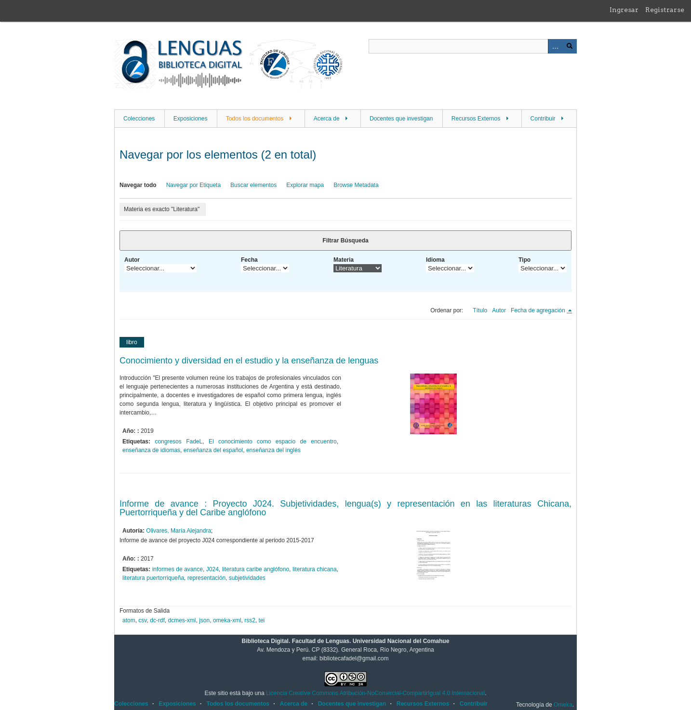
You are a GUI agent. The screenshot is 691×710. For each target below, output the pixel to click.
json (204, 620)
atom (128, 620)
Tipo (524, 259)
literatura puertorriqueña (153, 578)
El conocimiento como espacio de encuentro (273, 441)
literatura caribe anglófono (255, 569)
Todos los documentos (254, 118)
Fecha (249, 259)
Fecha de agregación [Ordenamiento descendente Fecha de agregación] (539, 310)
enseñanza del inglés (273, 450)
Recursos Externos (476, 118)
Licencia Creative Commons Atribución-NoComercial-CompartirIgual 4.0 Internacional (375, 693)
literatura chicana (314, 569)
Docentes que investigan (401, 118)
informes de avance (177, 569)
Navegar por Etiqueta (193, 185)
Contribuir (543, 118)
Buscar (569, 46)
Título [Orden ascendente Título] (480, 310)
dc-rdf (157, 620)
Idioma (435, 259)
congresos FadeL (178, 441)
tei (262, 620)
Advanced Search (555, 46)
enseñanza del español (213, 450)
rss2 (249, 620)
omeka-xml (227, 620)
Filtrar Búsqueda (345, 240)
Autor (132, 259)
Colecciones (139, 118)
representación (206, 578)
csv (142, 620)
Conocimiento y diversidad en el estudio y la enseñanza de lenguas (249, 360)
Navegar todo (138, 185)
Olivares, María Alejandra (178, 530)
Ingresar (624, 9)
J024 (212, 569)
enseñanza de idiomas (151, 450)
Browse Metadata (355, 185)
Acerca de (327, 118)
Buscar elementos (253, 185)
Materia (343, 259)
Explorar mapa (305, 185)
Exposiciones (190, 118)
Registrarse (664, 9)
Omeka (563, 704)
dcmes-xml (182, 620)
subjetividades (247, 578)
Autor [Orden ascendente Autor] (499, 310)
